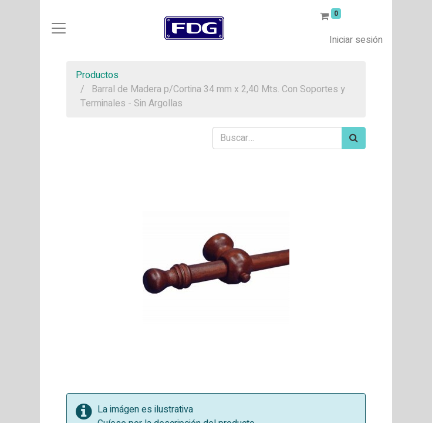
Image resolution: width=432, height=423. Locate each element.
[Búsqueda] (354, 138)
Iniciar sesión (356, 40)
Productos (97, 75)
